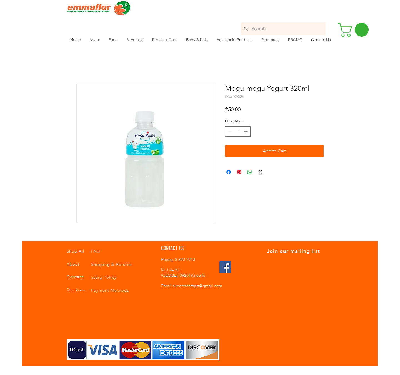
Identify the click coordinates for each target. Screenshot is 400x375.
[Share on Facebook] (228, 172)
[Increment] (246, 131)
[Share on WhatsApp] (249, 172)
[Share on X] (260, 172)
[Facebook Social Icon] (225, 267)
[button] (113, 40)
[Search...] (282, 28)
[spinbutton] (238, 131)
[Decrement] (229, 131)
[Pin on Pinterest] (239, 172)
